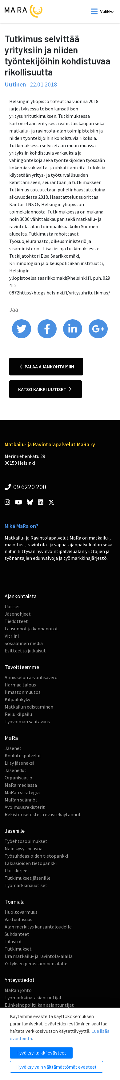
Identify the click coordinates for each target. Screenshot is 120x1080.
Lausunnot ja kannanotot (31, 628)
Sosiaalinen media (24, 643)
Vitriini (12, 636)
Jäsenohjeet (18, 614)
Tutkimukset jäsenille (27, 878)
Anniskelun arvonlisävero (31, 677)
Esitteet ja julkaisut (25, 651)
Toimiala (15, 901)
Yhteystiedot (19, 979)
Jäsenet (13, 748)
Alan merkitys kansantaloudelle (38, 927)
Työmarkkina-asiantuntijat (33, 997)
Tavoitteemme (22, 667)
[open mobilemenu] (102, 11)
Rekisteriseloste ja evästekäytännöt (43, 814)
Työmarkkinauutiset (26, 885)
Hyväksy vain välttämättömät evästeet (56, 1067)
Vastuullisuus (18, 919)
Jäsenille (15, 830)
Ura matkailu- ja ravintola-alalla (39, 956)
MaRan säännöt (21, 800)
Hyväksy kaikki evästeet (41, 1052)
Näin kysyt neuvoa (23, 848)
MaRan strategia (22, 792)
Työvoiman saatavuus (27, 721)
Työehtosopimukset (26, 841)
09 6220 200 (25, 486)
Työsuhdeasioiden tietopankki (36, 856)
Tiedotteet (16, 621)
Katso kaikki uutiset (44, 389)
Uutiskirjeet (17, 870)
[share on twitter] (22, 337)
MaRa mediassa (21, 785)
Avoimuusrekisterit (25, 807)
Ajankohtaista (21, 596)
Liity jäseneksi (19, 763)
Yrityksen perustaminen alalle (36, 963)
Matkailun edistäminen (29, 707)
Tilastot (13, 941)
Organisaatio (18, 777)
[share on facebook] (47, 337)
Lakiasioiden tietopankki (31, 863)
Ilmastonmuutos (23, 692)
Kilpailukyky (17, 699)
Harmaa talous (20, 685)
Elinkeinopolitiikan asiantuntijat (39, 1005)
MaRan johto (18, 990)
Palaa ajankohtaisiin (47, 366)
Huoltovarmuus (21, 912)
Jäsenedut (15, 770)
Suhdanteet (17, 934)
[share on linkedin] (73, 337)
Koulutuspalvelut (23, 755)
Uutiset (12, 606)
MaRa (11, 737)
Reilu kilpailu (18, 714)
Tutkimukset (18, 949)
